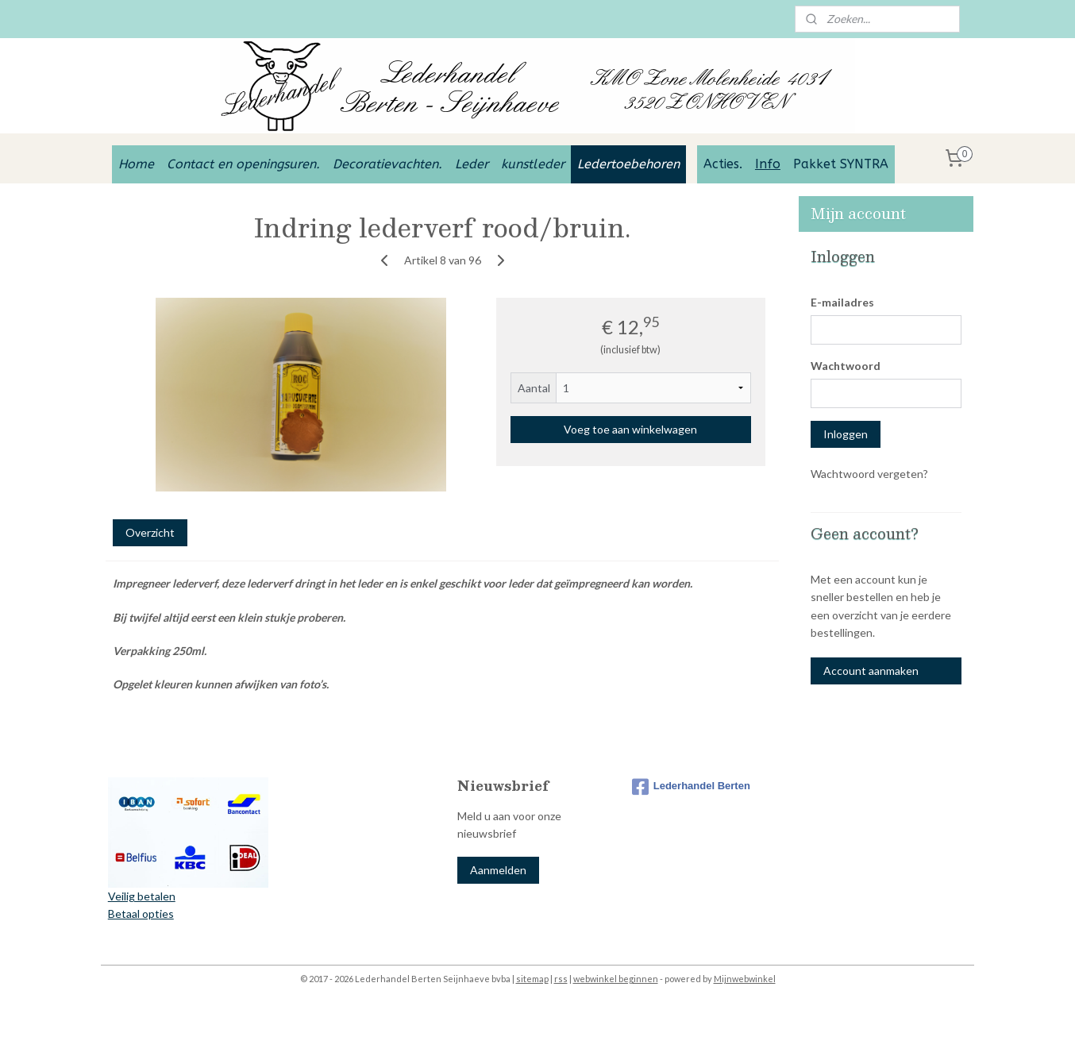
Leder (471, 164)
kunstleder (532, 164)
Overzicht (150, 532)
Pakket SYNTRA (840, 164)
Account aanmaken (871, 670)
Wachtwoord (845, 365)
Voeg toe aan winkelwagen (631, 429)
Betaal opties (141, 913)
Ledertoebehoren (628, 164)
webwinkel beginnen (615, 978)
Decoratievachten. (387, 164)
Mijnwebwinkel (745, 978)
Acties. (722, 164)
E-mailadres (842, 302)
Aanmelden (498, 870)
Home (136, 164)
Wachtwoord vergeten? (869, 473)
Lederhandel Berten (691, 786)
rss (561, 978)
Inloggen (845, 434)
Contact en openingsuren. (243, 164)
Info (767, 164)
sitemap (532, 978)
